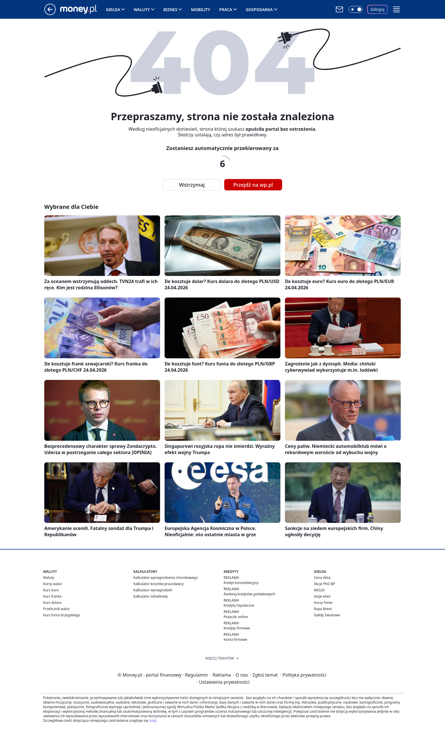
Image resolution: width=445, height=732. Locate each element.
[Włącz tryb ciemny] (356, 9)
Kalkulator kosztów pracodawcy (158, 583)
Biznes (170, 9)
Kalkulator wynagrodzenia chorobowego (165, 577)
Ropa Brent (323, 608)
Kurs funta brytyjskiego (61, 615)
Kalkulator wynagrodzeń (152, 590)
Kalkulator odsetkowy (150, 596)
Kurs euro (51, 590)
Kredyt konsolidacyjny (241, 582)
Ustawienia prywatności (223, 682)
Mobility (200, 9)
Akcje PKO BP (324, 583)
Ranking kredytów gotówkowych (249, 594)
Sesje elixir (322, 596)
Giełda (113, 9)
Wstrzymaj (192, 184)
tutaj (152, 720)
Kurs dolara (52, 602)
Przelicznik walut (56, 608)
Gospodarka (259, 9)
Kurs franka (52, 596)
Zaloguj (378, 9)
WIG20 (319, 590)
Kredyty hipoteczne (239, 605)
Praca (225, 9)
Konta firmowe (235, 639)
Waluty (142, 9)
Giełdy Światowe (327, 615)
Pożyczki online (236, 616)
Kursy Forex (323, 602)
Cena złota (322, 577)
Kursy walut (52, 583)
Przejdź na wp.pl (253, 184)
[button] (396, 9)
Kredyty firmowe (237, 628)
